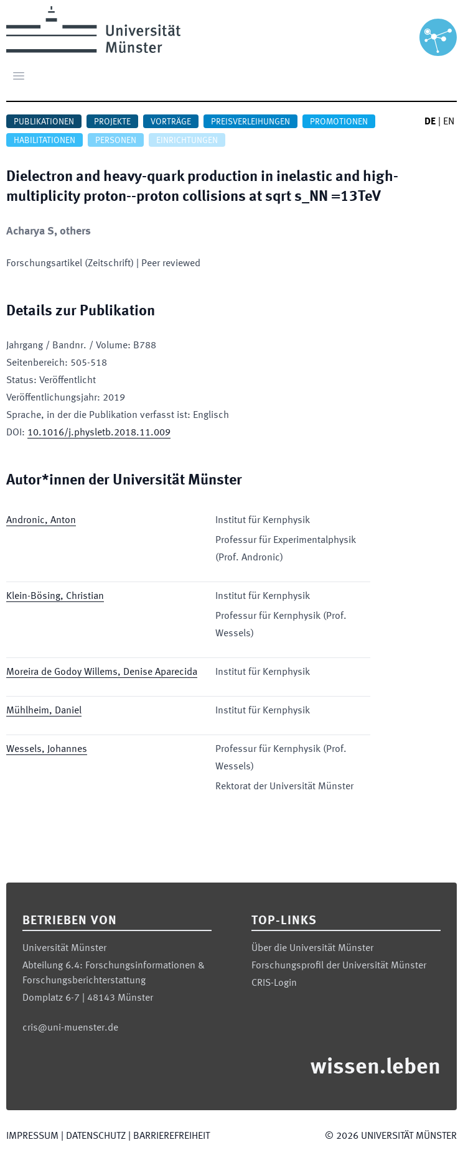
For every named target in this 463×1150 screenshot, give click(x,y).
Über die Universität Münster (312, 948)
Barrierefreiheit (171, 1136)
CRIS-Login (274, 983)
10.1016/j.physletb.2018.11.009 (99, 433)
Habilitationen (44, 140)
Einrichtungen (187, 140)
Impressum (32, 1136)
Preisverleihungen (250, 122)
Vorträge (171, 122)
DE (430, 122)
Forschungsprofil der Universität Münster (338, 966)
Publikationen (44, 122)
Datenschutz (96, 1136)
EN (448, 122)
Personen (115, 140)
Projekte (112, 122)
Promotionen (339, 122)
